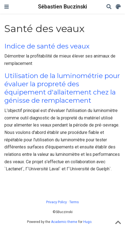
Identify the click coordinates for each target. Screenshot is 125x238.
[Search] (108, 7)
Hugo (87, 222)
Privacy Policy (56, 202)
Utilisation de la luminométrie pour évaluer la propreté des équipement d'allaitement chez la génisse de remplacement (62, 88)
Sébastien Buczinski (62, 7)
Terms (74, 202)
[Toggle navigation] (6, 6)
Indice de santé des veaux (47, 46)
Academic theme (64, 222)
